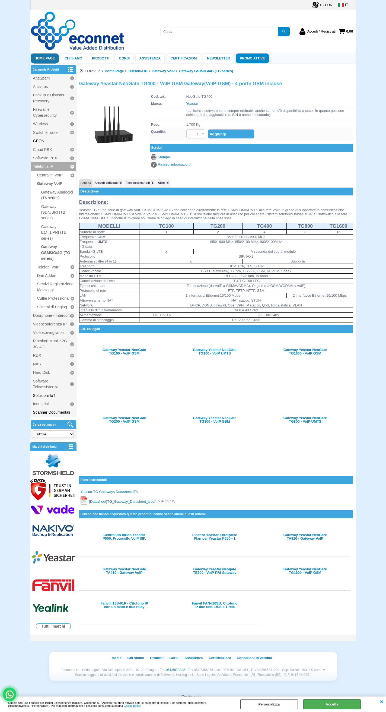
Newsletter (218, 58)
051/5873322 (175, 670)
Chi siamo (73, 58)
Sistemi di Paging (52, 307)
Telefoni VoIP (48, 267)
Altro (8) (163, 182)
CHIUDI (381, 702)
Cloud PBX (42, 149)
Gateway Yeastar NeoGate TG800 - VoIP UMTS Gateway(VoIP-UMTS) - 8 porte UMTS (305, 419)
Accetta (332, 704)
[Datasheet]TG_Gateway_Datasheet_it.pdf (122, 501)
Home (117, 658)
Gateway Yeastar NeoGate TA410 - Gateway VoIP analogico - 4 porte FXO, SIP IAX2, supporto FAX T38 (124, 570)
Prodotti (100, 58)
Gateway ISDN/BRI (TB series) (53, 212)
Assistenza (193, 658)
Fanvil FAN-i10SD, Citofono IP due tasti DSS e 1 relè (214, 605)
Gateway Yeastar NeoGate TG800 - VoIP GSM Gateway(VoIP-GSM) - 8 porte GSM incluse (214, 419)
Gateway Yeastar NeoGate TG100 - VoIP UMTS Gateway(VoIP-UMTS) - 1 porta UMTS (214, 351)
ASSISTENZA (150, 58)
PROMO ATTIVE (252, 58)
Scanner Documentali (51, 412)
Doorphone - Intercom (52, 315)
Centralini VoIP (50, 175)
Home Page (45, 58)
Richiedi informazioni (174, 164)
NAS (37, 364)
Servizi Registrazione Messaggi (55, 287)
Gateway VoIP (50, 183)
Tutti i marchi (53, 626)
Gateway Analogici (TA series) (57, 195)
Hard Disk (41, 372)
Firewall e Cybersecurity (45, 112)
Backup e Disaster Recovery (49, 98)
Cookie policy (132, 705)
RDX (37, 355)
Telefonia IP (43, 166)
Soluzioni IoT (44, 395)
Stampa (164, 157)
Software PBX (45, 158)
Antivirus (40, 86)
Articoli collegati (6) (108, 182)
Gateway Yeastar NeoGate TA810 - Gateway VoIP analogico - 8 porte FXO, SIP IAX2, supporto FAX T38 (305, 536)
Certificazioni (183, 58)
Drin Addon (46, 275)
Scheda (86, 183)
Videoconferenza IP (50, 324)
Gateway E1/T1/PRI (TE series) (53, 232)
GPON (38, 141)
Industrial (41, 404)
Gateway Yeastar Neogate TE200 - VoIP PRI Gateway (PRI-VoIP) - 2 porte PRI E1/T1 (214, 570)
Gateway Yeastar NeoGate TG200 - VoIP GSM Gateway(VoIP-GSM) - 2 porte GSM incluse (124, 419)
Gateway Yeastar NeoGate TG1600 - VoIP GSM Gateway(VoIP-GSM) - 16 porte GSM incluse (305, 351)
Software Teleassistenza (46, 384)
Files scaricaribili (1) (140, 182)
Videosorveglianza (49, 332)
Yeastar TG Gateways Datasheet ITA (109, 492)
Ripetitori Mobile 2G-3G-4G (50, 344)
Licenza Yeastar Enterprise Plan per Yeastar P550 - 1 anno (214, 536)
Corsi (124, 58)
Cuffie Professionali (54, 298)
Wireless (40, 124)
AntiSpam (41, 78)
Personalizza (269, 704)
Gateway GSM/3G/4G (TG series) (55, 253)
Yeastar (192, 104)
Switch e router (46, 132)
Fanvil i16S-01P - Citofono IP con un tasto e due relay (124, 605)
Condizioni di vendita (254, 658)
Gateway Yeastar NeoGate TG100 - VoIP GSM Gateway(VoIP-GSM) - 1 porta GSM (124, 351)
